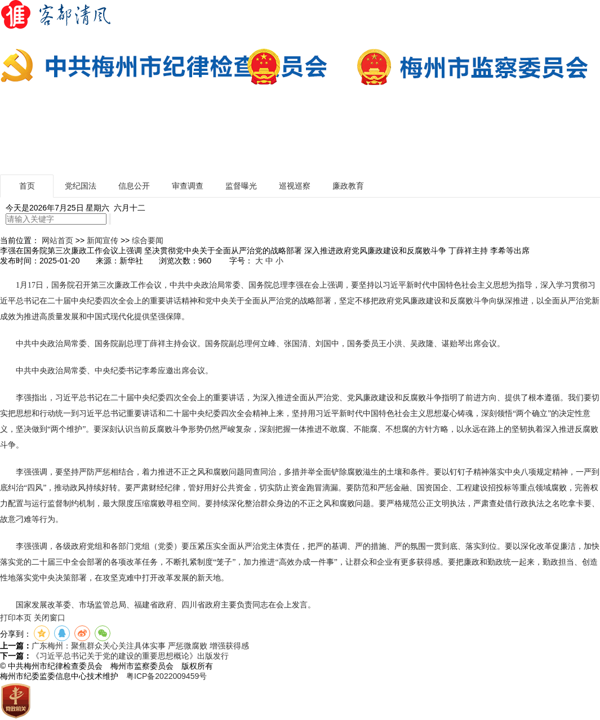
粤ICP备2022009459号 (166, 676)
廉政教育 (348, 185)
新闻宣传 (102, 240)
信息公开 (134, 185)
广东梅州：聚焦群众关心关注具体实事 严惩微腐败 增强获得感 (140, 645)
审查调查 (187, 185)
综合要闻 (147, 240)
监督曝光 (241, 185)
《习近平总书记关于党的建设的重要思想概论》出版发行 (130, 655)
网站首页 (57, 240)
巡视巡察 (294, 185)
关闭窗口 (49, 617)
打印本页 (16, 617)
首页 (27, 185)
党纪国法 (80, 185)
